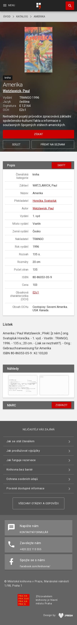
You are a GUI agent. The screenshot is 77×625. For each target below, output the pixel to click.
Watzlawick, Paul (16, 91)
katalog (22, 16)
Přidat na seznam (53, 144)
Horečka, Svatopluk (45, 200)
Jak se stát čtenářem (20, 441)
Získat (38, 134)
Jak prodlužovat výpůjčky (23, 450)
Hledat (68, 4)
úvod (7, 16)
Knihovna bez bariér (19, 469)
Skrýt (61, 165)
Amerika (39, 16)
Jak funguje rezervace (21, 460)
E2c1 (36, 292)
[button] (38, 50)
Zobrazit (61, 405)
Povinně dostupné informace (25, 488)
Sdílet (16, 144)
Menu (9, 5)
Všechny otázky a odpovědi (38, 503)
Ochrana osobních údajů (22, 479)
